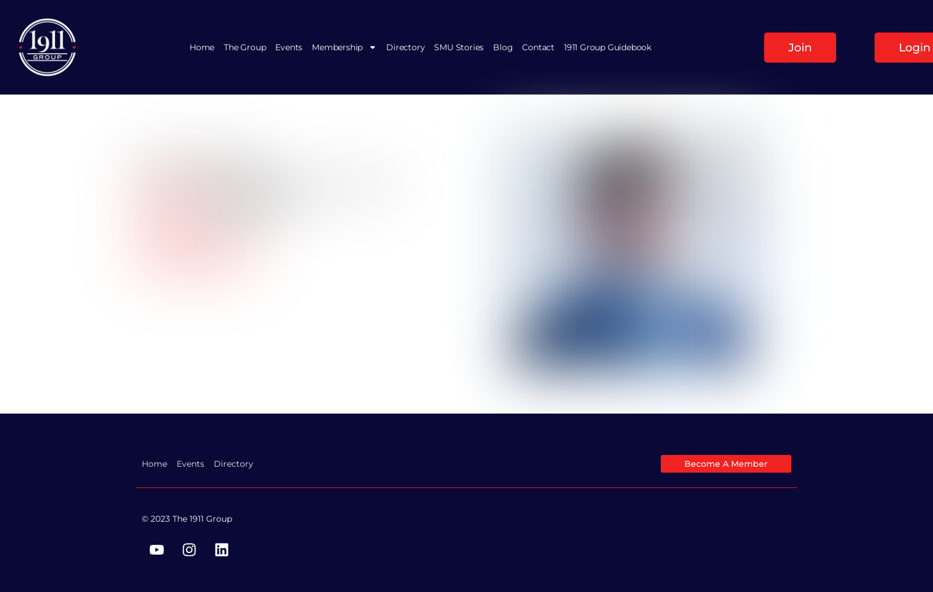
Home (202, 47)
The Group (245, 47)
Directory (405, 47)
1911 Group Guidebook (607, 47)
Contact (538, 47)
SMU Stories (459, 47)
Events (288, 47)
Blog (503, 47)
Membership (344, 47)
